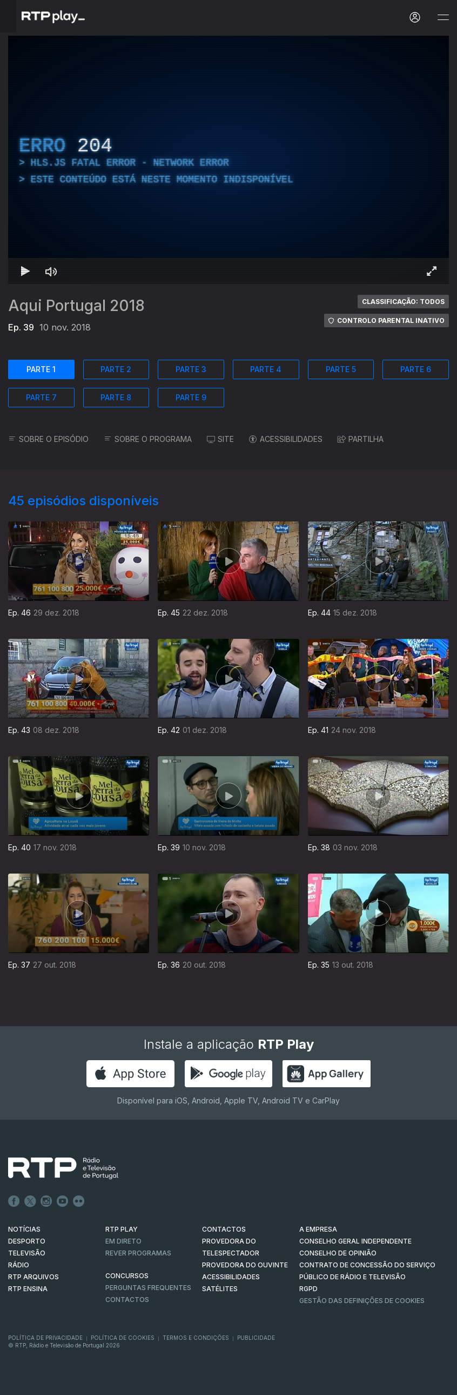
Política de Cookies (122, 1337)
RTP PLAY (121, 1229)
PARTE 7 (41, 397)
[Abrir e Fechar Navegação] (443, 17)
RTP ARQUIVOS (33, 1277)
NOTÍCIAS (24, 1229)
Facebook (14, 1201)
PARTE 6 (415, 369)
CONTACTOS (224, 1229)
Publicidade (256, 1337)
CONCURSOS (127, 1276)
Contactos (127, 1299)
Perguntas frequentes (148, 1288)
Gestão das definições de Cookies (362, 1301)
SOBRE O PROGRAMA (148, 439)
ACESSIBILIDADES (285, 439)
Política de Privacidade (45, 1337)
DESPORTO (26, 1241)
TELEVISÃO (26, 1253)
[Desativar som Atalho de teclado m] (51, 271)
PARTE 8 (115, 397)
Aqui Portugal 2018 (76, 305)
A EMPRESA (318, 1229)
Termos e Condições (196, 1337)
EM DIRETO (123, 1241)
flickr (79, 1201)
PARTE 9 (191, 397)
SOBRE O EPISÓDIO (48, 439)
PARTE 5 (341, 369)
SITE (220, 439)
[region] (228, 160)
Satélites (220, 1289)
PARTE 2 (115, 369)
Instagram (46, 1201)
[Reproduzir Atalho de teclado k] (25, 271)
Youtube (63, 1201)
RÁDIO (18, 1265)
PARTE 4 (265, 369)
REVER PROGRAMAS (138, 1253)
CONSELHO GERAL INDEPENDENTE (355, 1241)
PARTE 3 (191, 369)
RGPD (308, 1289)
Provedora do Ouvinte (245, 1265)
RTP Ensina (28, 1289)
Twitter (30, 1201)
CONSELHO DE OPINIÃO (338, 1253)
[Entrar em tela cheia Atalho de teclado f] (432, 271)
